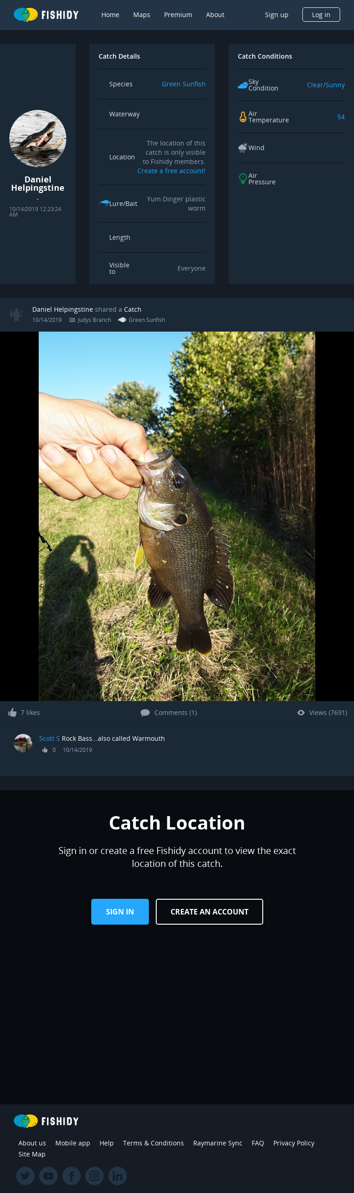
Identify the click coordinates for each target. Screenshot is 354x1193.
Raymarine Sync (217, 1142)
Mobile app (72, 1142)
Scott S (49, 738)
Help (107, 1142)
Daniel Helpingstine (62, 309)
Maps (141, 14)
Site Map (32, 1154)
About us (32, 1142)
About (215, 14)
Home (110, 14)
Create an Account (209, 912)
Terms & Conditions (153, 1142)
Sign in (120, 912)
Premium (178, 14)
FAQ (258, 1142)
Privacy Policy (293, 1142)
